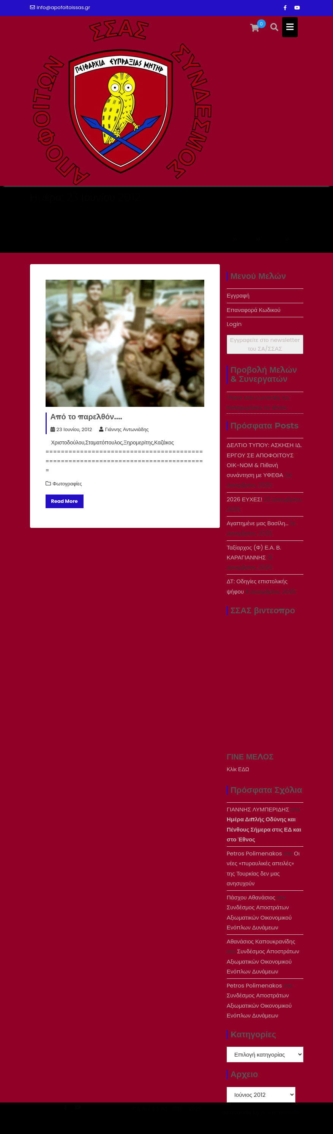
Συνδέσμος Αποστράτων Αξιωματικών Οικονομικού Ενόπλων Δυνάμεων (259, 917)
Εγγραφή (238, 295)
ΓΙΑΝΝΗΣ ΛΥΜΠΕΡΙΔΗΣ (258, 809)
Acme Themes (280, 1121)
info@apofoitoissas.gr (60, 7)
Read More (64, 501)
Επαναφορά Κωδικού (254, 310)
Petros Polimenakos (254, 853)
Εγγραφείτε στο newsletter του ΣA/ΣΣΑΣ (265, 344)
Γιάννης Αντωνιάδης (124, 429)
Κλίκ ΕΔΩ (238, 769)
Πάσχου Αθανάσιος (251, 897)
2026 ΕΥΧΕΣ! (244, 499)
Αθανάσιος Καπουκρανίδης (261, 941)
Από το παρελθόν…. (86, 416)
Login (234, 324)
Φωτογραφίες (67, 483)
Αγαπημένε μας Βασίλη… (258, 523)
